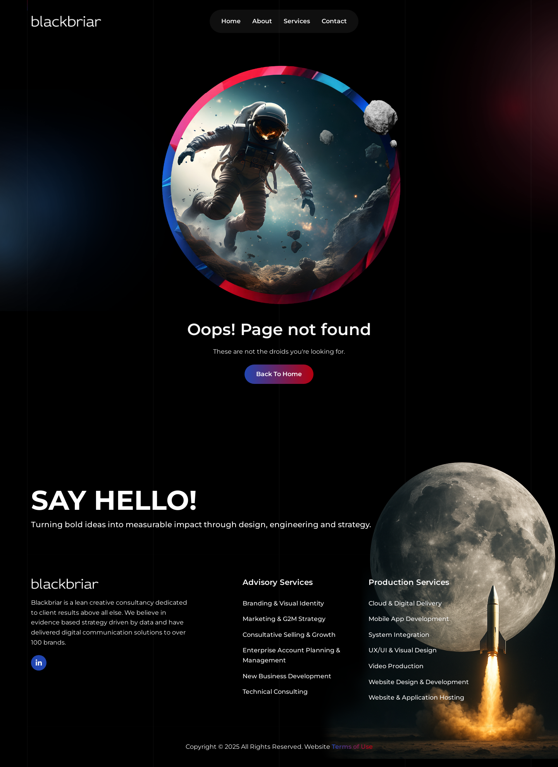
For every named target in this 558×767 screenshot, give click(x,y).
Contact (334, 21)
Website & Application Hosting (416, 697)
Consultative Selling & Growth (289, 634)
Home (231, 21)
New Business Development (287, 676)
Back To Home (279, 374)
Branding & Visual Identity (283, 603)
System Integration (399, 634)
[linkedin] (38, 663)
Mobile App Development (409, 619)
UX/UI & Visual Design (403, 650)
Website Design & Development (419, 682)
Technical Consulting (275, 691)
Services (297, 21)
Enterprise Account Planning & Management (291, 655)
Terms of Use (352, 746)
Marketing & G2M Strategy (284, 619)
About (262, 21)
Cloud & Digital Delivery (405, 603)
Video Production (396, 666)
